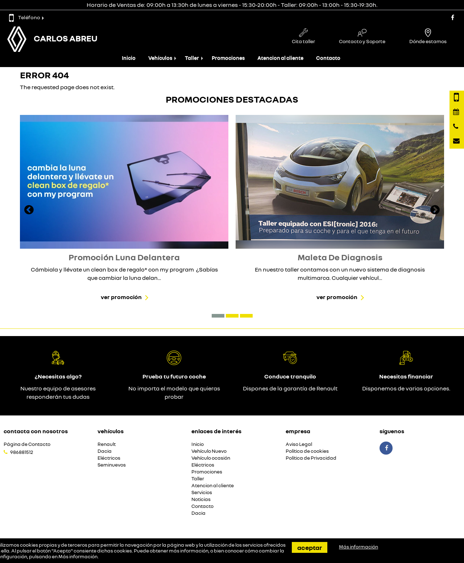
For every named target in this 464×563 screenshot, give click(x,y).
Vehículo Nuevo (209, 451)
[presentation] (29, 211)
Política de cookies (307, 451)
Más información (78, 556)
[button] (218, 315)
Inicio (129, 58)
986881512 (21, 452)
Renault (107, 444)
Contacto (328, 58)
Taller (192, 58)
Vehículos (160, 58)
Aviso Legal (299, 444)
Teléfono (24, 17)
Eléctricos (109, 458)
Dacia (105, 451)
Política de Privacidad (311, 458)
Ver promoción (121, 297)
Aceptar (309, 547)
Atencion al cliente (280, 58)
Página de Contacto (27, 444)
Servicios (201, 492)
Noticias (201, 499)
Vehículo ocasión (210, 458)
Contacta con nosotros (36, 431)
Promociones (228, 58)
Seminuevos (112, 465)
